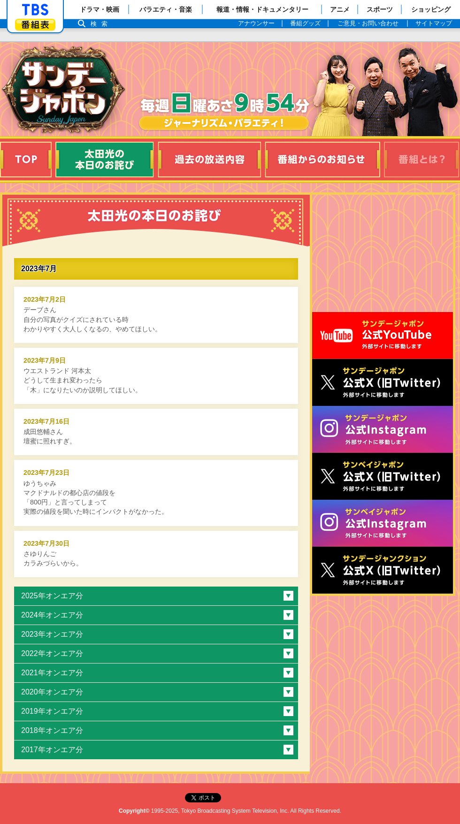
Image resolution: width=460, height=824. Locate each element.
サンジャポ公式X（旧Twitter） (382, 382)
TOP (26, 159)
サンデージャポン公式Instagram (382, 429)
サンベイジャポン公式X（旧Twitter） (382, 476)
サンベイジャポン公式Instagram (382, 523)
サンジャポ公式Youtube (382, 335)
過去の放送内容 (209, 159)
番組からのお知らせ (322, 159)
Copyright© (134, 811)
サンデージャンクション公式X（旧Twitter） (382, 570)
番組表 (35, 25)
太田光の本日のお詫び (104, 159)
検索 (101, 23)
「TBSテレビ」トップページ (35, 10)
